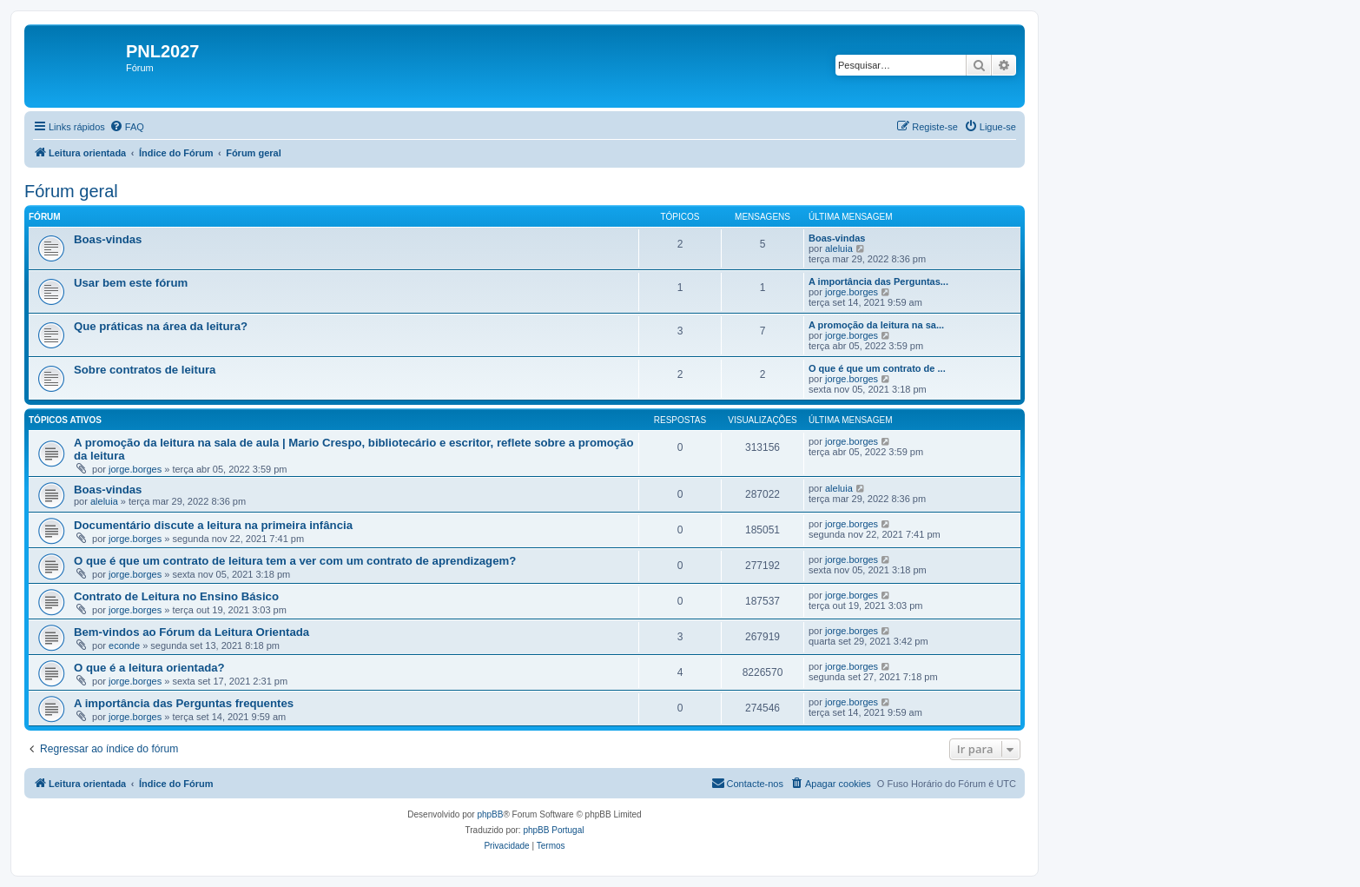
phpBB (490, 814)
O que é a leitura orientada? (149, 667)
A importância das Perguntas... (878, 281)
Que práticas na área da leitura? (161, 326)
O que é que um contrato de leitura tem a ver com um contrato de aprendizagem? (295, 560)
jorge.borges (851, 292)
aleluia (839, 248)
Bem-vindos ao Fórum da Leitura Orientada (191, 632)
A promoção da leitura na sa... (876, 325)
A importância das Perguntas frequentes (184, 703)
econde (124, 645)
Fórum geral (71, 191)
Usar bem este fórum (131, 282)
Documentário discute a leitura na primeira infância (213, 525)
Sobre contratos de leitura (144, 369)
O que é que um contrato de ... (877, 368)
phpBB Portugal (553, 830)
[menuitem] (126, 126)
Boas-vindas (108, 239)
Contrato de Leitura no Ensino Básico (176, 596)
